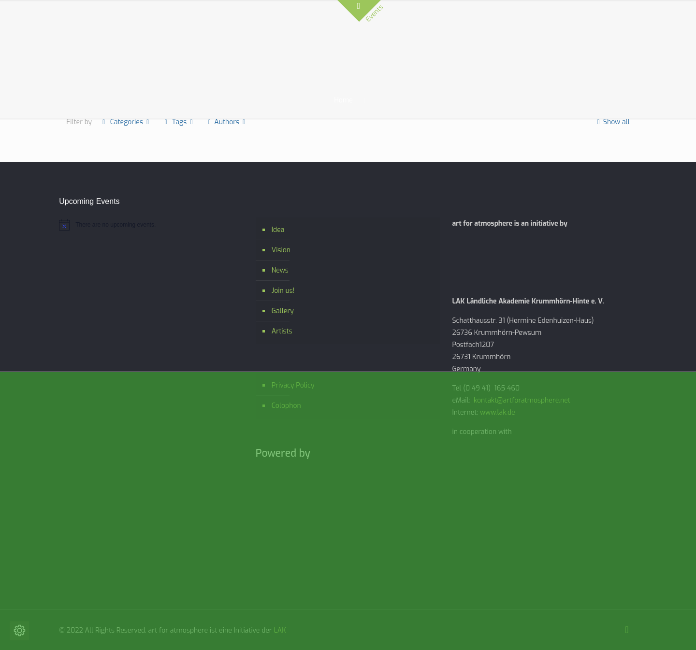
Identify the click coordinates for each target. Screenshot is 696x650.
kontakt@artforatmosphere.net (522, 400)
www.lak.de (497, 412)
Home (343, 100)
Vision (281, 250)
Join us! (283, 290)
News (280, 270)
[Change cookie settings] (19, 630)
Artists (282, 331)
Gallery (283, 311)
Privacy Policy (293, 385)
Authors (227, 122)
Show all (612, 122)
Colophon (286, 405)
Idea (278, 229)
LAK (280, 630)
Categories (125, 122)
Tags (178, 122)
